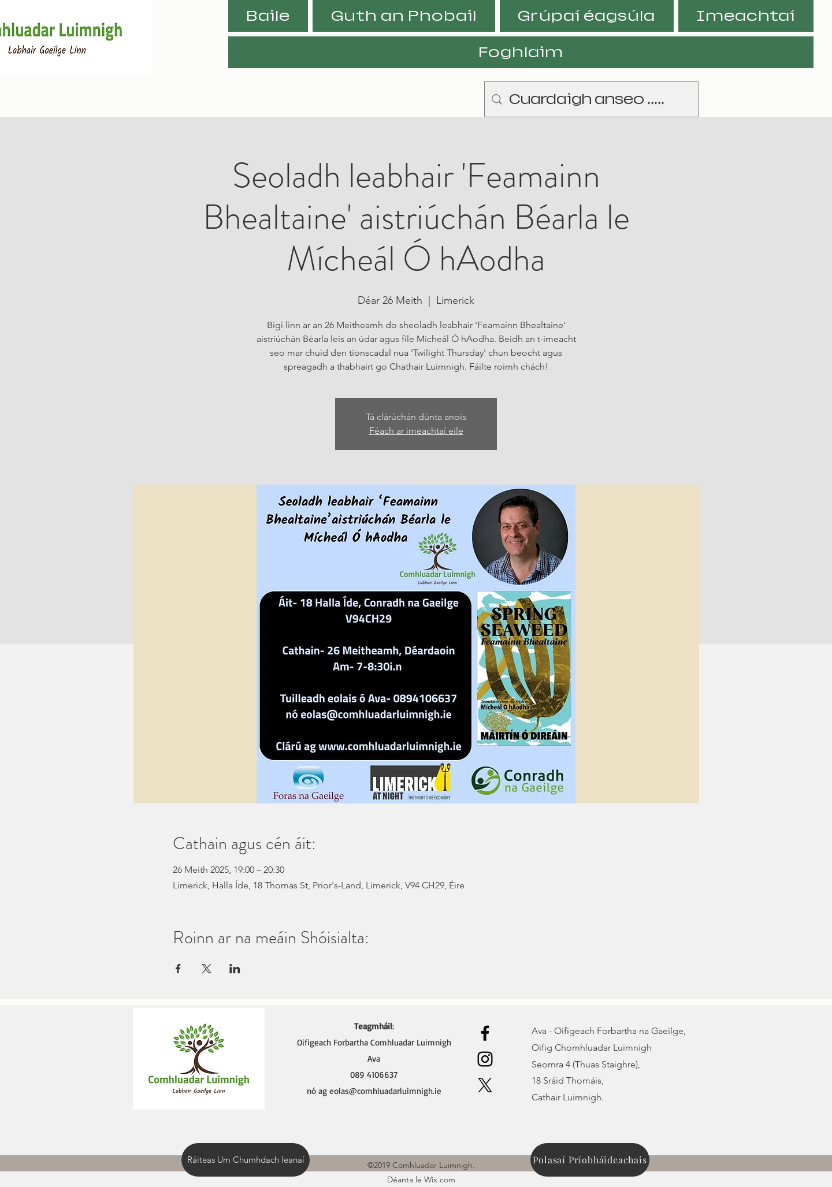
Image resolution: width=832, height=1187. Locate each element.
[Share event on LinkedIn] (234, 968)
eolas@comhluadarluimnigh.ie (385, 1090)
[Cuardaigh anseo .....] (591, 99)
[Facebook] (485, 1033)
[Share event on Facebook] (178, 968)
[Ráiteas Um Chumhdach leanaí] (245, 1160)
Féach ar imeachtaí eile (416, 430)
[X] (485, 1085)
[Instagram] (485, 1059)
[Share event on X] (206, 968)
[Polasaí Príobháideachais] (589, 1160)
